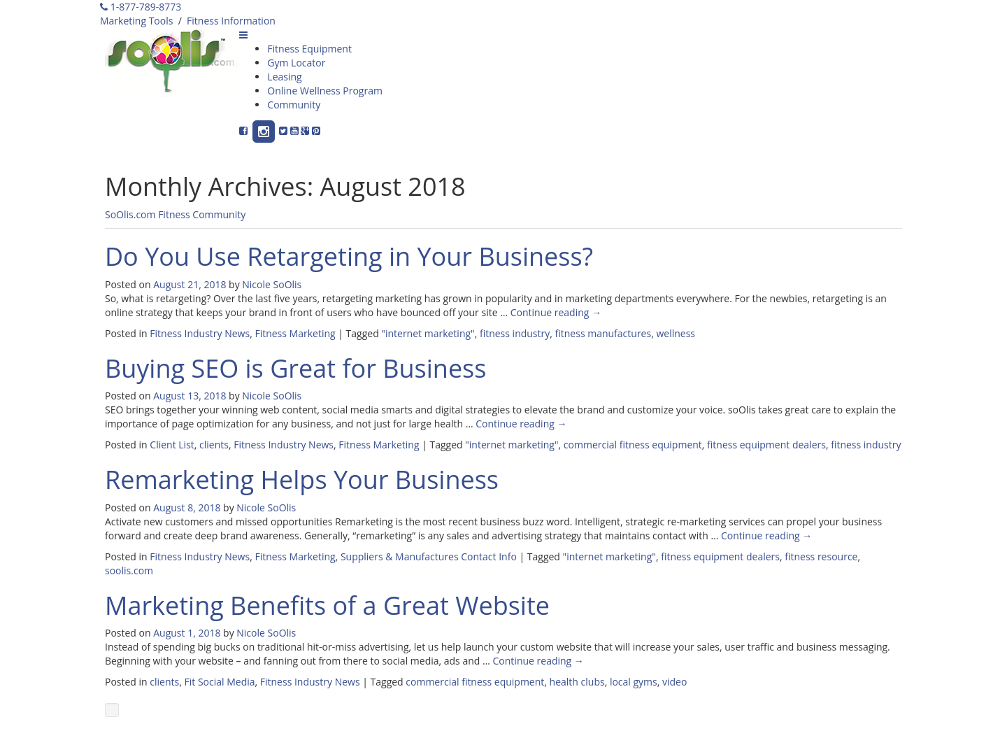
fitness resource (821, 556)
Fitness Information (231, 20)
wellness (675, 333)
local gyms (633, 681)
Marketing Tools (136, 20)
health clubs (577, 681)
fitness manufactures (603, 333)
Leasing (284, 76)
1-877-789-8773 (140, 6)
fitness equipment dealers (766, 444)
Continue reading (555, 312)
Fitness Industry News (200, 333)
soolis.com (129, 570)
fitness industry (515, 333)
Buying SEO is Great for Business (295, 368)
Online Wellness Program (325, 90)
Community (293, 104)
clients (214, 444)
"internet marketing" (427, 333)
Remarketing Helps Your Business (302, 479)
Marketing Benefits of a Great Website (327, 605)
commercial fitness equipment (633, 444)
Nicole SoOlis (271, 284)
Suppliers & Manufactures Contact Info (429, 556)
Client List (172, 444)
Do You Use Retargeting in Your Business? (349, 256)
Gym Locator (296, 62)
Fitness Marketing (295, 333)
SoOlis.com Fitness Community (175, 214)
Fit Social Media (220, 681)
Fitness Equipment (309, 48)
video (674, 681)
